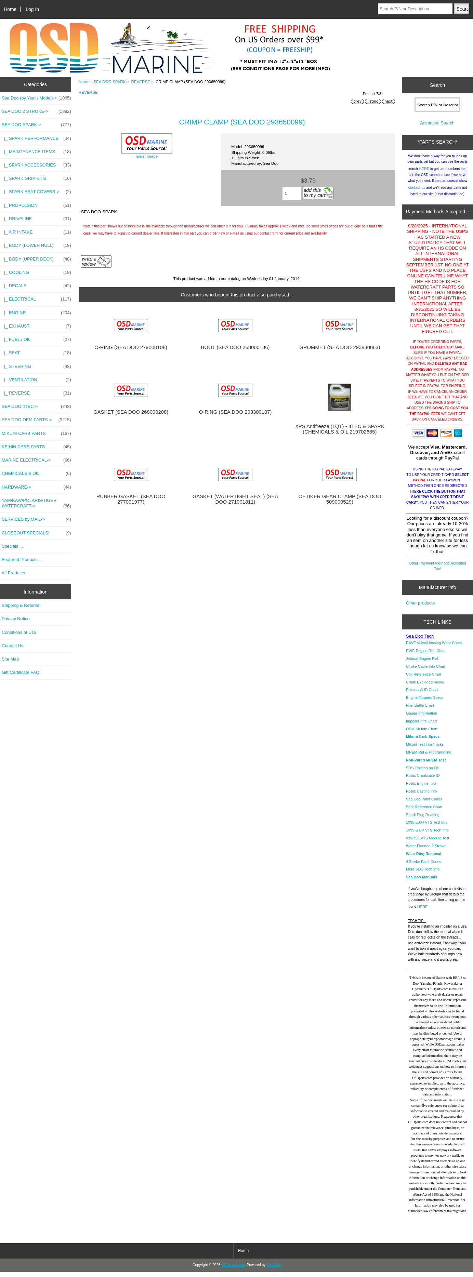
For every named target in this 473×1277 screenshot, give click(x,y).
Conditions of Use (19, 632)
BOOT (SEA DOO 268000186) (235, 347)
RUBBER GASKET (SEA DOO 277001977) (131, 499)
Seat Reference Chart (424, 812)
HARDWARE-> (36, 487)
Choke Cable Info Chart (425, 671)
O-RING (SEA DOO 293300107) (235, 412)
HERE (424, 174)
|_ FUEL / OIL (36, 339)
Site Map (10, 659)
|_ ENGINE (36, 313)
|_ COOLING (36, 272)
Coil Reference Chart (423, 679)
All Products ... (16, 572)
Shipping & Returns (20, 605)
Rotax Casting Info (421, 796)
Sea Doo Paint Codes (424, 804)
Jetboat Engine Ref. (422, 664)
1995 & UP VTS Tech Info (427, 835)
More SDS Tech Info (422, 874)
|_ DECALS (36, 286)
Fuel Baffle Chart (420, 710)
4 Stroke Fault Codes (423, 867)
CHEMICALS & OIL (36, 473)
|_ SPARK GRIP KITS (36, 178)
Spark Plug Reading (422, 820)
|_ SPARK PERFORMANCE (36, 138)
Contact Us (12, 645)
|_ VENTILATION (36, 380)
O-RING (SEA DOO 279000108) (130, 347)
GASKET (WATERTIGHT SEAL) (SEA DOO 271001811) (235, 499)
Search (437, 85)
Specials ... (12, 546)
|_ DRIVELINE (36, 219)
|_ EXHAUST (36, 326)
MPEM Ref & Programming (428, 757)
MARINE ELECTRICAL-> (36, 460)
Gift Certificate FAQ (20, 672)
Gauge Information (421, 718)
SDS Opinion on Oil (422, 773)
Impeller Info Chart (421, 726)
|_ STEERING (36, 366)
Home (10, 9)
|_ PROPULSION (36, 205)
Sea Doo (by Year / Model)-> (36, 98)
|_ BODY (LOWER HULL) (36, 245)
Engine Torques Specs (425, 703)
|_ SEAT (36, 353)
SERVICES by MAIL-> (36, 519)
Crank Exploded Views (425, 687)
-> (36, 125)
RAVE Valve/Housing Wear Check (434, 648)
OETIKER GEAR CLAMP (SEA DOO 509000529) (339, 499)
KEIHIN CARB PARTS (36, 447)
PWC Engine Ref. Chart (426, 656)
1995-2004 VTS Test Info (427, 827)
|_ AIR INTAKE (36, 232)
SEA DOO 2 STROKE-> (36, 111)
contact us (416, 192)
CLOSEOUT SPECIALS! (36, 533)
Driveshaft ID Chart (422, 695)
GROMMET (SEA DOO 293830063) (339, 347)
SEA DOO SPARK (110, 81)
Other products (420, 608)
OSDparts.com (233, 1270)
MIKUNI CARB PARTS (36, 433)
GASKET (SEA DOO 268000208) (130, 412)
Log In (32, 9)
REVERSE (140, 81)
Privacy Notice (15, 618)
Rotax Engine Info (421, 788)
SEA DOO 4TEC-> (36, 406)
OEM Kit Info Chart (421, 734)
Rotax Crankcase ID (422, 781)
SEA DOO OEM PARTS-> (36, 420)
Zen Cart (273, 1270)
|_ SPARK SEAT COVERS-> (36, 192)
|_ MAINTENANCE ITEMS (36, 152)
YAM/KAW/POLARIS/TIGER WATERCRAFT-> (36, 503)
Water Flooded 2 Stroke (426, 851)
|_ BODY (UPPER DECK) (36, 259)
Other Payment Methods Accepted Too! (437, 571)
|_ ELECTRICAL (36, 299)
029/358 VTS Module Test (427, 843)
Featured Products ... (22, 559)
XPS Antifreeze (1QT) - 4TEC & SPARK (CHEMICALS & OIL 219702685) (339, 429)
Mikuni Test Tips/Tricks (425, 749)
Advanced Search (437, 128)
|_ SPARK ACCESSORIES (36, 165)
